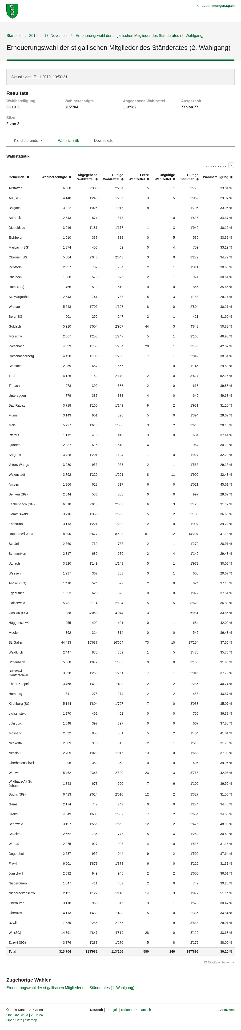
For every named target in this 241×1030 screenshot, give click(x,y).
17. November (56, 36)
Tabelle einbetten (219, 962)
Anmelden (227, 1009)
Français (112, 1010)
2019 (33, 36)
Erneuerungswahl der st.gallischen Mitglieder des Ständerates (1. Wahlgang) (70, 988)
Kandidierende (26, 141)
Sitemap (31, 1020)
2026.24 (37, 1015)
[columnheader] (22, 177)
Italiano (126, 1010)
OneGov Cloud (17, 1015)
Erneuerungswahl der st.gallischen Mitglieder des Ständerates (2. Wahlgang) (139, 36)
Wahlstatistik (68, 141)
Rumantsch (142, 1010)
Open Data (14, 1020)
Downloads (103, 141)
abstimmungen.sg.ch (218, 6)
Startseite (15, 36)
